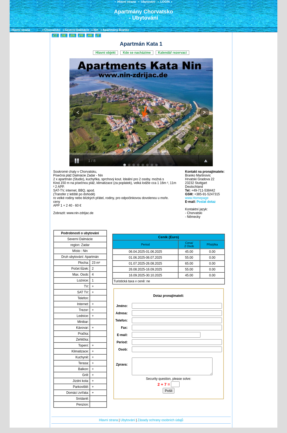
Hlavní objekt (105, 53)
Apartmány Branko (116, 29)
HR (90, 35)
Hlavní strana (126, 1)
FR (81, 35)
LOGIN (165, 1)
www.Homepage (196, 198)
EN (72, 35)
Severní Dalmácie (77, 29)
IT (98, 35)
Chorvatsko (52, 29)
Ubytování (148, 1)
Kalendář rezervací (172, 53)
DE (64, 35)
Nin (96, 29)
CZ (55, 35)
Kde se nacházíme (137, 53)
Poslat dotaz (206, 202)
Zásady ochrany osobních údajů (160, 420)
